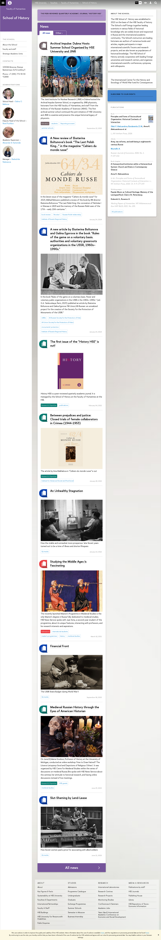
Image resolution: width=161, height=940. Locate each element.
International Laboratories (108, 887)
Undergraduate (74, 895)
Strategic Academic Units (13, 53)
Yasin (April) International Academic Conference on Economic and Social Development (112, 914)
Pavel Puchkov (8, 123)
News (44, 26)
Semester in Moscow (76, 912)
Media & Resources (139, 883)
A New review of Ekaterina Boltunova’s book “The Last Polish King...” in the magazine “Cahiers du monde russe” (73, 144)
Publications (117, 107)
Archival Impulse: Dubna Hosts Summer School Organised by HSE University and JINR (72, 47)
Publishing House (135, 895)
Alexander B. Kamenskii (12, 143)
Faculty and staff (9, 49)
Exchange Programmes (77, 904)
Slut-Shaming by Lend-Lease (68, 798)
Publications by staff (137, 887)
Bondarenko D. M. (135, 126)
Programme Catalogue (77, 891)
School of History (16, 17)
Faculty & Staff (44, 908)
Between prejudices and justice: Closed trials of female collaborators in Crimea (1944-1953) (74, 419)
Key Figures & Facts (45, 891)
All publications (117, 212)
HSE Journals (134, 891)
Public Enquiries (44, 923)
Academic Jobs (104, 908)
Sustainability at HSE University (50, 895)
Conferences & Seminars (108, 904)
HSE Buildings (43, 912)
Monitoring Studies (106, 900)
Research (103, 883)
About (41, 883)
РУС (137, 3)
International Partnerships (48, 904)
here (102, 933)
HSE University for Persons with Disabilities (50, 917)
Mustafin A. (115, 148)
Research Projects (105, 895)
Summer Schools (74, 908)
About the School (10, 44)
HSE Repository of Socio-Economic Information (139, 905)
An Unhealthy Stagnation (66, 491)
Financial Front (59, 646)
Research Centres (105, 891)
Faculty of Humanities (15, 8)
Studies (72, 883)
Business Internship (75, 916)
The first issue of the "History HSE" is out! (74, 343)
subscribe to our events (123, 94)
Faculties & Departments (47, 900)
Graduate (72, 900)
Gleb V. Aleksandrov (119, 126)
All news (71, 867)
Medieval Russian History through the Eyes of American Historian (74, 709)
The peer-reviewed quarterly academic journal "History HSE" (71, 13)
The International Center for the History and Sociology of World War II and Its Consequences (132, 81)
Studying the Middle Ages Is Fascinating (68, 563)
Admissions (72, 887)
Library (131, 900)
